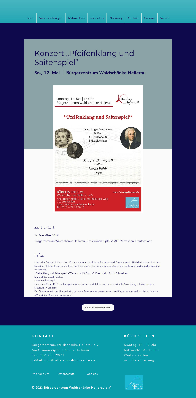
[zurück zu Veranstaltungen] (98, 307)
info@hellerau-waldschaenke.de (69, 360)
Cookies (92, 374)
